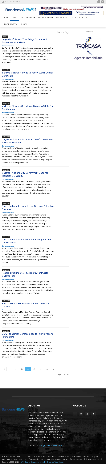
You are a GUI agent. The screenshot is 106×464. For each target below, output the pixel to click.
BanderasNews (8, 46)
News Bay (6, 70)
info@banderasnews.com (50, 445)
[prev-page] (4, 368)
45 (34, 368)
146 (46, 368)
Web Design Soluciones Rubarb (33, 461)
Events (5, 37)
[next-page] (53, 368)
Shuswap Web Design (55, 461)
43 (22, 368)
